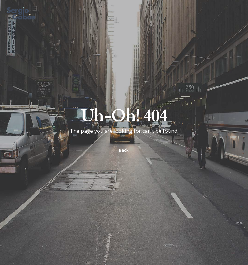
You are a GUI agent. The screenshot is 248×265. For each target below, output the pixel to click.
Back (124, 150)
